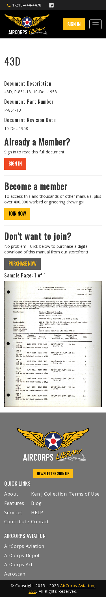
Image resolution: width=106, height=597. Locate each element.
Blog (36, 503)
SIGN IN (74, 24)
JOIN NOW (17, 213)
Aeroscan (14, 574)
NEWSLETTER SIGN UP (53, 473)
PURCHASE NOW (22, 263)
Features (14, 503)
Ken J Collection (49, 494)
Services (13, 512)
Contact (40, 521)
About (11, 494)
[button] (11, 344)
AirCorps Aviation (24, 546)
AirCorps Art (18, 564)
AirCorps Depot (22, 555)
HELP (37, 512)
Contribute (16, 521)
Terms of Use (84, 494)
